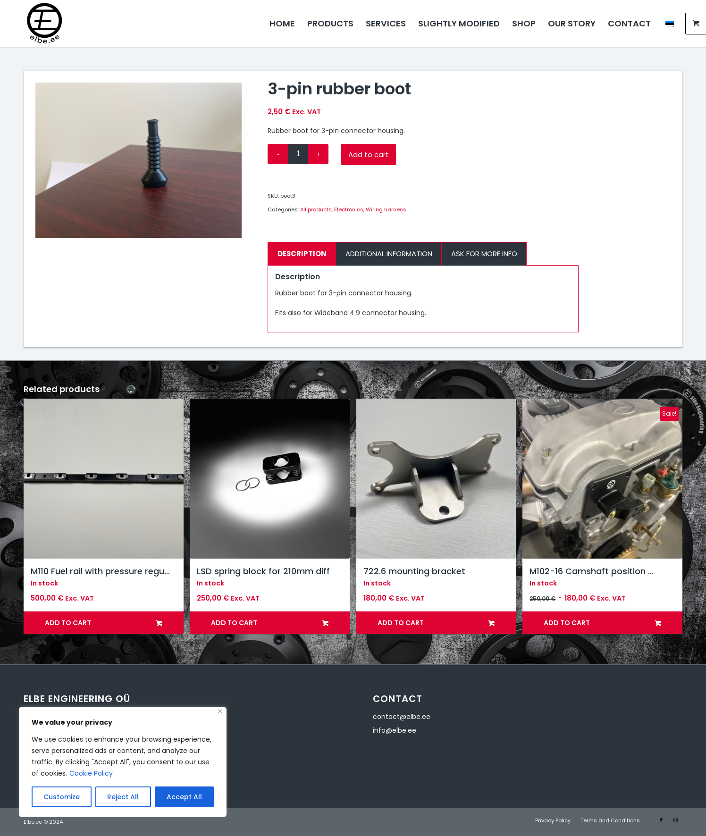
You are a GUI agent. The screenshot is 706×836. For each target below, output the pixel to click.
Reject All (123, 797)
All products (316, 209)
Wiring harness (386, 209)
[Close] (220, 711)
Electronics (348, 209)
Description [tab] (302, 254)
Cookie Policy (91, 773)
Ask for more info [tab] (484, 254)
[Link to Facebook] (661, 820)
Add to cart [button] (103, 622)
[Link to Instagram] (675, 820)
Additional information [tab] (388, 254)
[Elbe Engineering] (45, 23)
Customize (61, 797)
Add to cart (368, 154)
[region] (123, 762)
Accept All (184, 797)
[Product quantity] (298, 154)
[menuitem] (282, 23)
